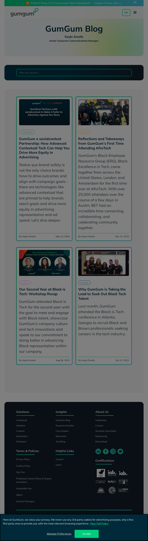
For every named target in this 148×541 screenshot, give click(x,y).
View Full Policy (99, 523)
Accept (86, 533)
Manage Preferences (59, 533)
